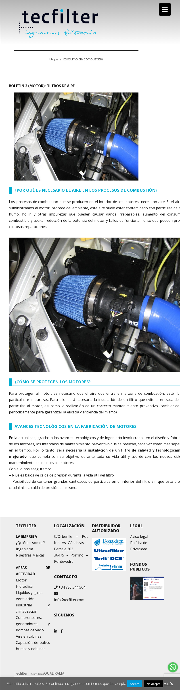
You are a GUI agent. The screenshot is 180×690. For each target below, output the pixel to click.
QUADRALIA (54, 673)
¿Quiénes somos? (30, 542)
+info (168, 683)
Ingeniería (24, 548)
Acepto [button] (134, 684)
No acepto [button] (154, 684)
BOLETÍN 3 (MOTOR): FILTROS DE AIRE (42, 85)
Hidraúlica (24, 586)
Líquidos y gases (29, 592)
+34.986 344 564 (72, 587)
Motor (21, 580)
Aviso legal (139, 536)
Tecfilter (21, 673)
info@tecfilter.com (69, 599)
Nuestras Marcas (30, 555)
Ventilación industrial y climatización (33, 605)
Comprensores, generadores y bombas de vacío (33, 623)
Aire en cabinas (28, 636)
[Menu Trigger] (165, 9)
